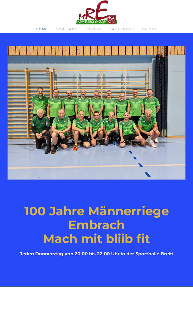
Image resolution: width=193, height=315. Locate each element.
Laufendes (122, 29)
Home (42, 29)
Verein (93, 29)
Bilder (149, 29)
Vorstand (67, 29)
